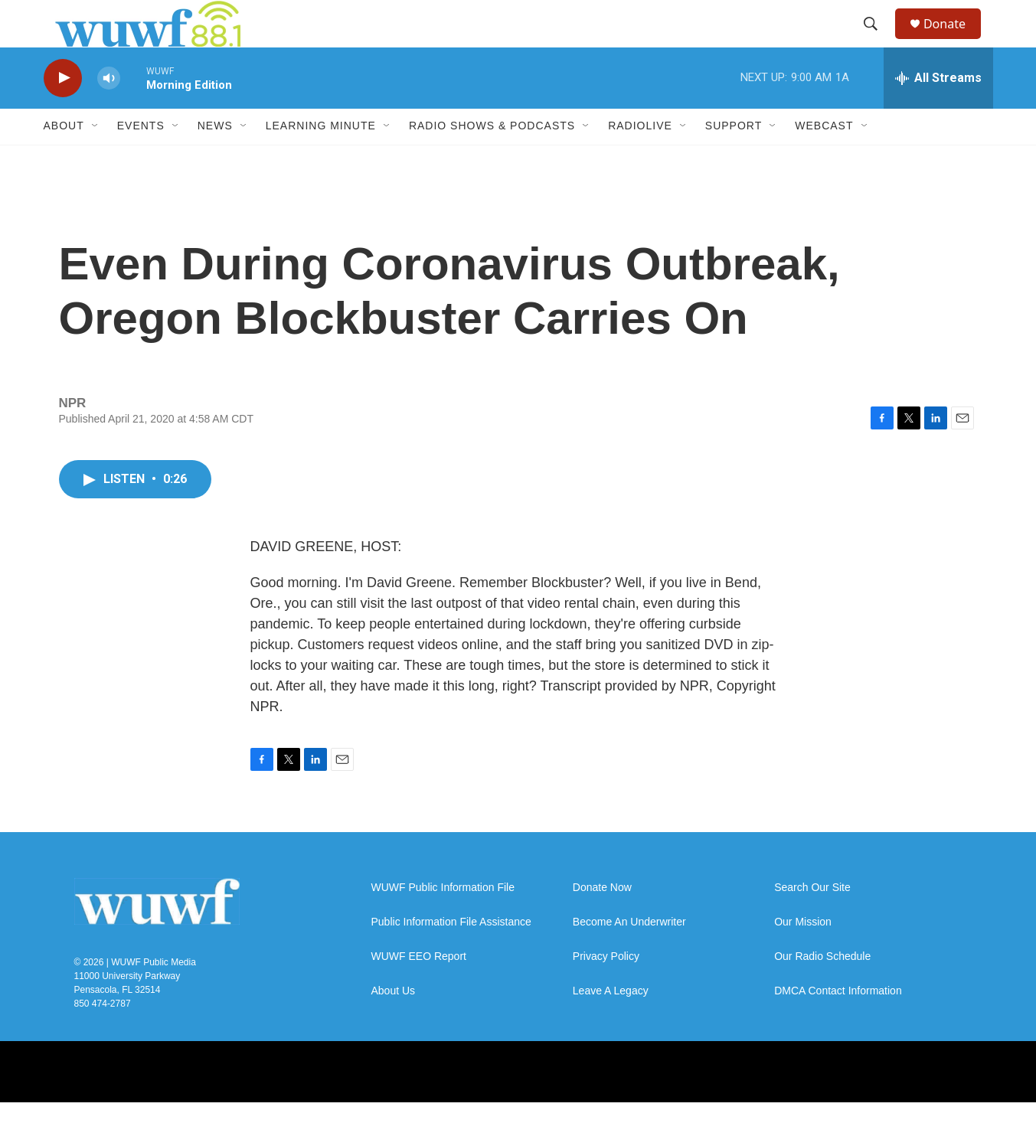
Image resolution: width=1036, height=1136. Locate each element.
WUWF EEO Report (418, 990)
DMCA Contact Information (838, 1024)
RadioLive (640, 159)
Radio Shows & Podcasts (492, 159)
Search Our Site (812, 921)
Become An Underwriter (629, 955)
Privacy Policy (606, 990)
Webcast (824, 159)
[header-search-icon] (877, 40)
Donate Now (602, 921)
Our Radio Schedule (822, 990)
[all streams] (938, 111)
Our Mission (803, 955)
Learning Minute (321, 159)
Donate (954, 40)
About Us (393, 1024)
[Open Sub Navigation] (96, 159)
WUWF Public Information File (443, 921)
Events (141, 159)
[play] (63, 111)
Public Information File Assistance (451, 955)
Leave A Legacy (611, 1024)
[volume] (109, 111)
